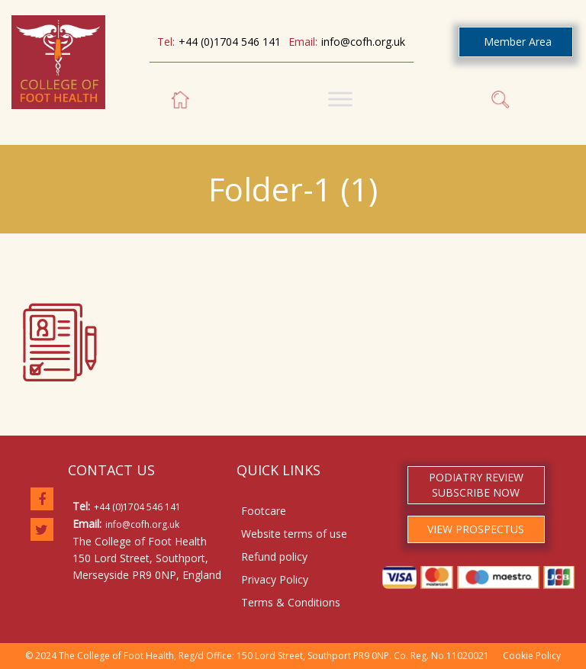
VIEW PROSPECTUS (475, 529)
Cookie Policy (532, 655)
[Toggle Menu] (340, 99)
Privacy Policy (274, 579)
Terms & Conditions (290, 602)
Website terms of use (294, 533)
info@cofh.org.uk (363, 41)
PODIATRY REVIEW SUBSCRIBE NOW (476, 485)
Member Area (518, 41)
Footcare (263, 510)
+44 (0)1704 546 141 (230, 41)
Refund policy (274, 556)
